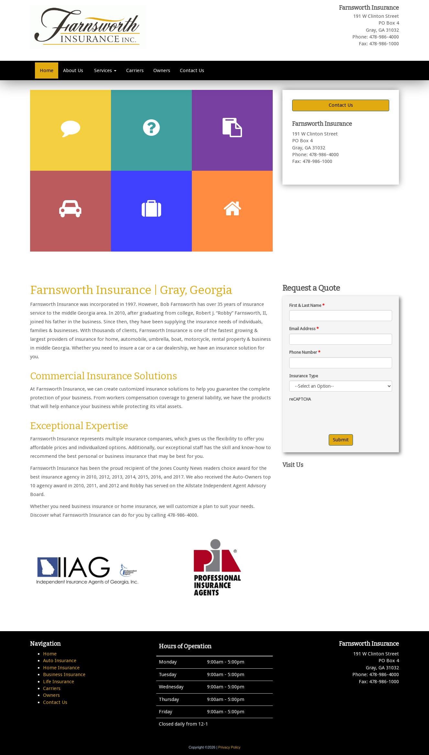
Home (46, 70)
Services (104, 70)
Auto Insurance (59, 660)
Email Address (304, 328)
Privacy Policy (229, 747)
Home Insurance (61, 668)
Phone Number (304, 352)
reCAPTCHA (300, 399)
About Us (73, 70)
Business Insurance (64, 674)
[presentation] (338, 416)
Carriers (135, 70)
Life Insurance (58, 682)
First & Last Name (306, 305)
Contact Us (192, 70)
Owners (161, 70)
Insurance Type (303, 375)
